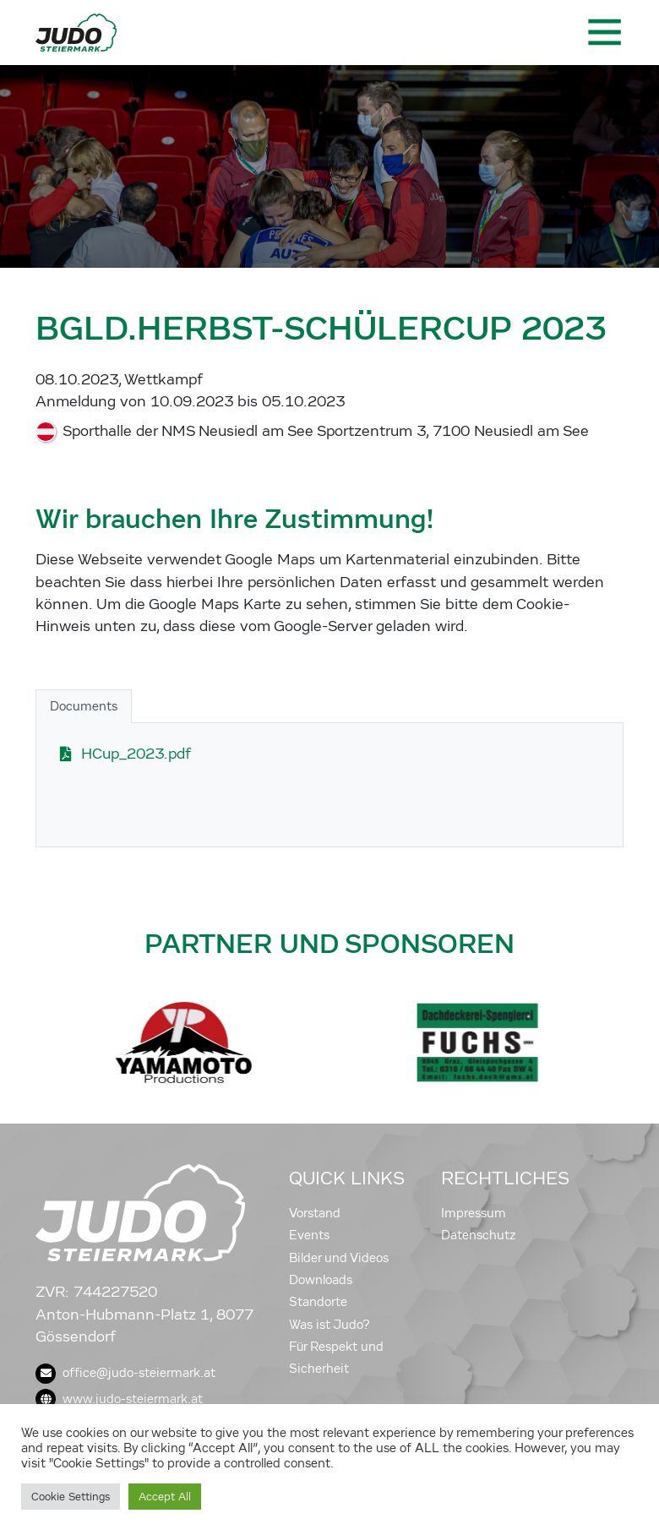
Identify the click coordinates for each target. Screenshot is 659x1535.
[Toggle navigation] (603, 32)
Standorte (318, 1301)
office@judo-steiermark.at (125, 1372)
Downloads (320, 1279)
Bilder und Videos (339, 1258)
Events (309, 1235)
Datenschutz (478, 1235)
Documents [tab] (83, 706)
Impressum (473, 1213)
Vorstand (314, 1213)
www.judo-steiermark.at (119, 1399)
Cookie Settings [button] (70, 1496)
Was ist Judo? (329, 1324)
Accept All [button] (165, 1496)
